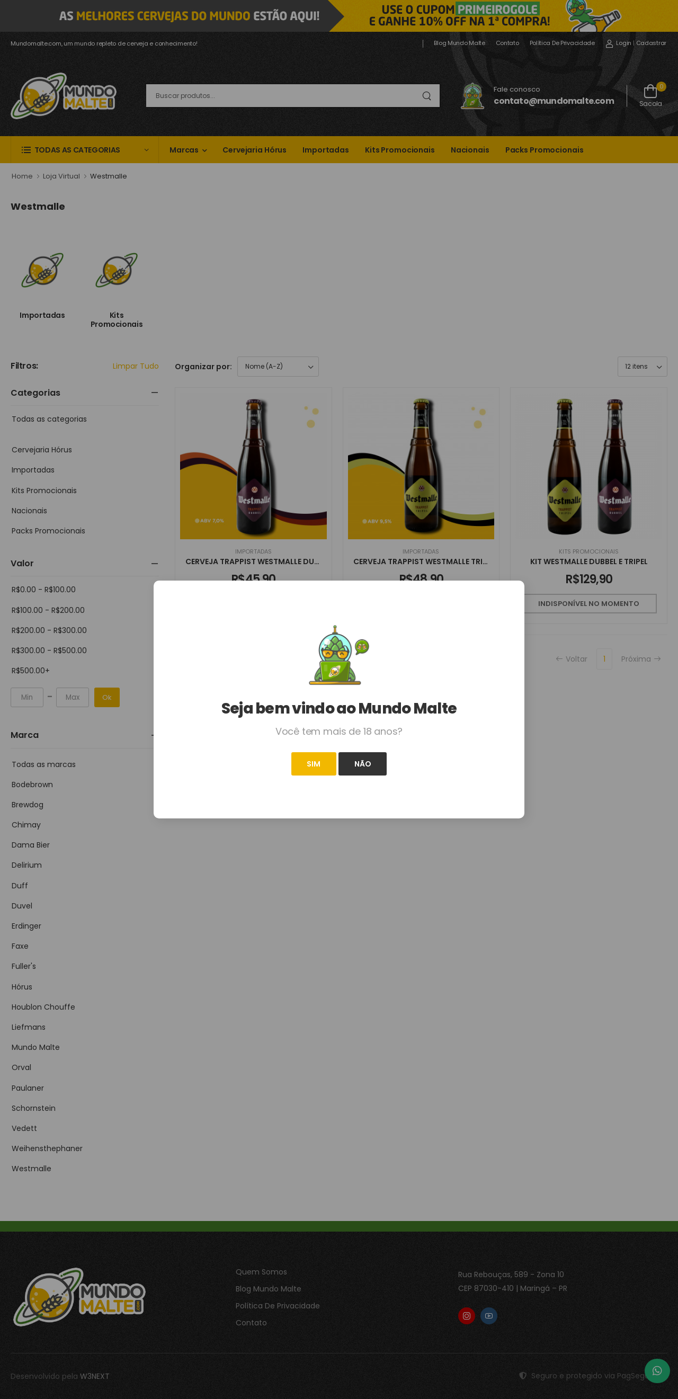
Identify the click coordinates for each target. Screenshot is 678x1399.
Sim (313, 764)
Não (362, 764)
